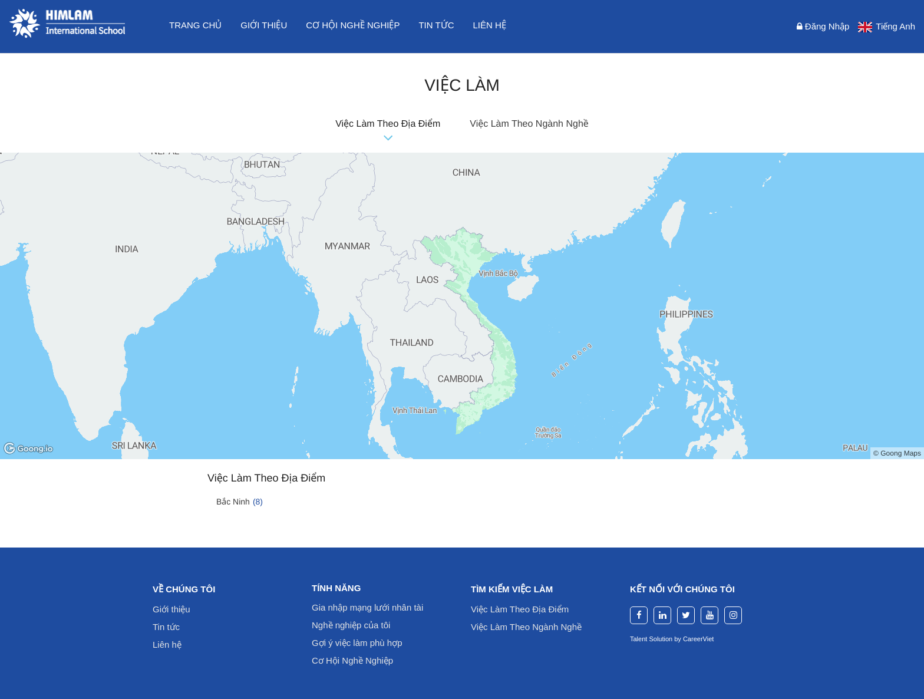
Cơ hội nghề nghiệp (353, 25)
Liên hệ (489, 25)
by (678, 638)
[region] (462, 306)
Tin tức (436, 25)
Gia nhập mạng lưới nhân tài (367, 607)
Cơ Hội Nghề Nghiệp (352, 660)
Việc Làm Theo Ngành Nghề (529, 124)
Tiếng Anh (895, 26)
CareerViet (698, 638)
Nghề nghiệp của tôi (351, 625)
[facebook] (639, 615)
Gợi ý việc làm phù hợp (357, 643)
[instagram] (733, 615)
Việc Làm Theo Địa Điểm (387, 124)
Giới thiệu (263, 25)
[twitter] (686, 615)
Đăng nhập (823, 26)
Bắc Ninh (239, 501)
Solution (661, 638)
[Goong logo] (29, 449)
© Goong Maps (897, 453)
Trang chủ (195, 25)
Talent (639, 638)
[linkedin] (662, 615)
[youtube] (709, 615)
